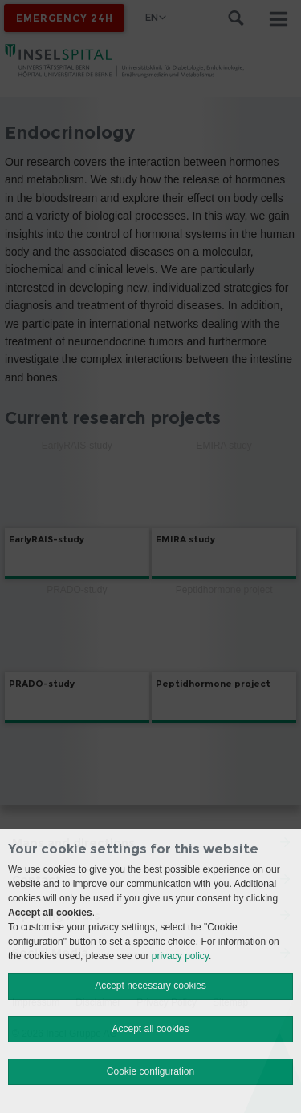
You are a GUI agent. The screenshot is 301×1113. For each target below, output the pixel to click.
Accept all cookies (150, 1028)
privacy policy (180, 956)
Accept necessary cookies (150, 985)
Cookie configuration (150, 1071)
